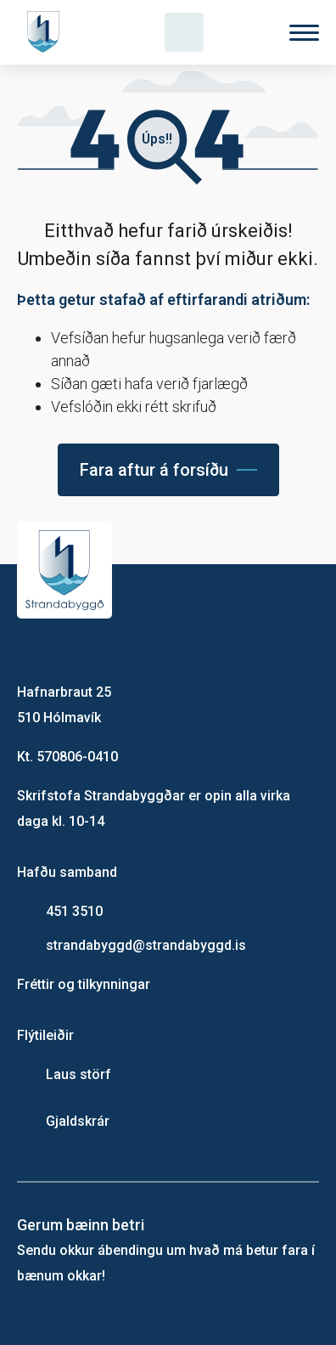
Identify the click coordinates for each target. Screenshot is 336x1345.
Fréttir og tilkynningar (83, 984)
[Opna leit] (184, 32)
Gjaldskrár (77, 1121)
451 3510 (74, 911)
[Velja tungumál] (244, 32)
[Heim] (46, 32)
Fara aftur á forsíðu (154, 470)
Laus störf (78, 1074)
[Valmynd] (304, 33)
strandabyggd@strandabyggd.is (146, 945)
